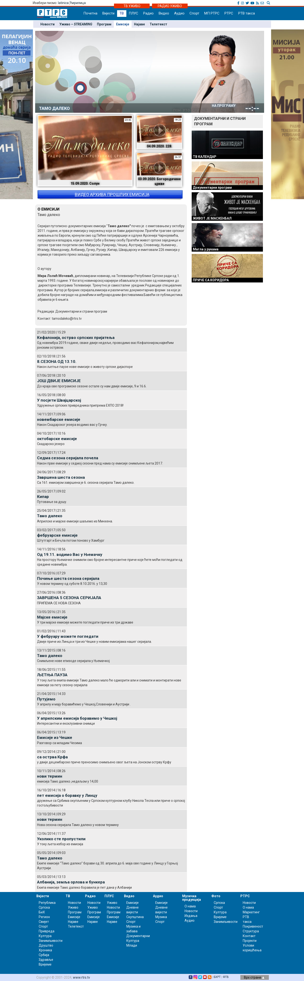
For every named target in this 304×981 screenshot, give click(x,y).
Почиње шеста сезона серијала (68, 578)
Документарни (138, 936)
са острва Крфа (52, 757)
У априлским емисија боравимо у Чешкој (77, 718)
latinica (63, 3)
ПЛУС (133, 13)
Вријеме (45, 964)
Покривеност (253, 926)
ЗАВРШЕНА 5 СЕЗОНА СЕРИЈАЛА (69, 597)
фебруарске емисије (57, 535)
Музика (161, 917)
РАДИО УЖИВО (170, 6)
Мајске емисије (52, 617)
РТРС (228, 13)
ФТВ (226, 977)
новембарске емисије (58, 419)
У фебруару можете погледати (67, 636)
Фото (215, 896)
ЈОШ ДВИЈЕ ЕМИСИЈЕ (59, 380)
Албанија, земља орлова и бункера (71, 882)
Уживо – (75, 24)
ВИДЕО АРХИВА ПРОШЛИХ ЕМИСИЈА (112, 194)
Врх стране (254, 977)
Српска (219, 903)
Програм (104, 24)
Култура (45, 936)
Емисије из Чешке (54, 737)
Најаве (139, 24)
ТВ (121, 13)
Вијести (108, 13)
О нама (190, 906)
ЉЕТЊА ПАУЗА (52, 674)
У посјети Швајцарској (59, 400)
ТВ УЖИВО (132, 6)
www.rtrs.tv (81, 977)
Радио (148, 13)
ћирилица (78, 3)
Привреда (46, 931)
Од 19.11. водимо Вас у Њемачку (69, 554)
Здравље (46, 960)
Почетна (90, 13)
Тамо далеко (49, 515)
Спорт (194, 13)
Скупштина (135, 917)
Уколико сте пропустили (61, 838)
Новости (47, 24)
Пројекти (249, 941)
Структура (251, 931)
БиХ (42, 912)
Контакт (249, 936)
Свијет (44, 922)
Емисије (122, 24)
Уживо (73, 907)
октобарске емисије (57, 438)
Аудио (179, 13)
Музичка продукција (191, 897)
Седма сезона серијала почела (67, 457)
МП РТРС (211, 13)
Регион (44, 917)
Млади (131, 945)
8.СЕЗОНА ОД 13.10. (56, 361)
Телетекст (158, 24)
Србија (44, 955)
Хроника (45, 950)
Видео (164, 13)
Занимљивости (50, 941)
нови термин (49, 776)
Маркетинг (251, 912)
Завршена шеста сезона (61, 477)
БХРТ (217, 977)
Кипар (43, 496)
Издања (191, 916)
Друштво (46, 945)
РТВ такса (246, 13)
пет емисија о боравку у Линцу (67, 795)
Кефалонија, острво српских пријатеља (75, 337)
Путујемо (46, 699)
